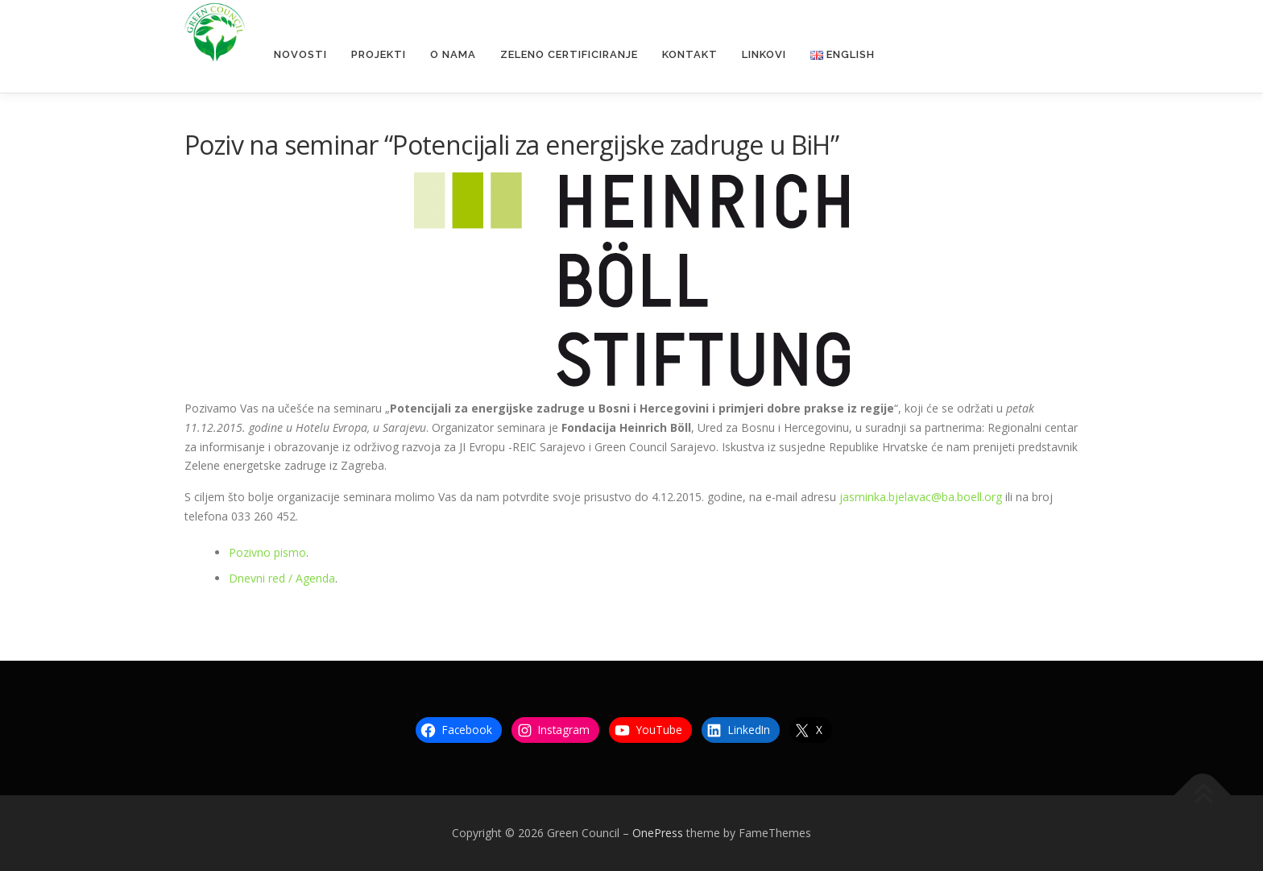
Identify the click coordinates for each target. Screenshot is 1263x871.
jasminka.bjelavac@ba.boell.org (920, 496)
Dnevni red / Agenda (282, 578)
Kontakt (690, 54)
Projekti (378, 54)
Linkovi (764, 54)
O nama (453, 54)
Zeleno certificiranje (569, 54)
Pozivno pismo (267, 552)
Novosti (300, 54)
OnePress (657, 832)
